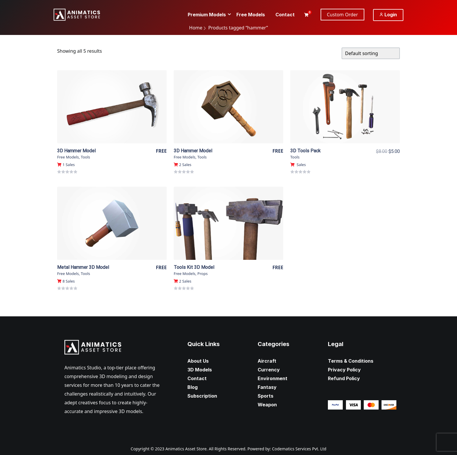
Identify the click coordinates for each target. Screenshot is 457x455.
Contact (197, 378)
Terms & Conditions (350, 361)
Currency (269, 370)
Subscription (202, 396)
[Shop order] (371, 53)
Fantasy (267, 387)
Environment (272, 378)
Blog (192, 387)
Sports (265, 396)
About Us (198, 361)
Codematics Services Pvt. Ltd (299, 449)
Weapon (267, 405)
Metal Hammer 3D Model (83, 267)
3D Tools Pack (305, 151)
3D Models (199, 370)
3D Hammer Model (76, 151)
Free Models (68, 157)
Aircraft (267, 361)
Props (202, 273)
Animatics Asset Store (185, 449)
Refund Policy (344, 378)
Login (388, 14)
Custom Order (342, 14)
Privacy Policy (344, 370)
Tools (85, 157)
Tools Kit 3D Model (194, 267)
